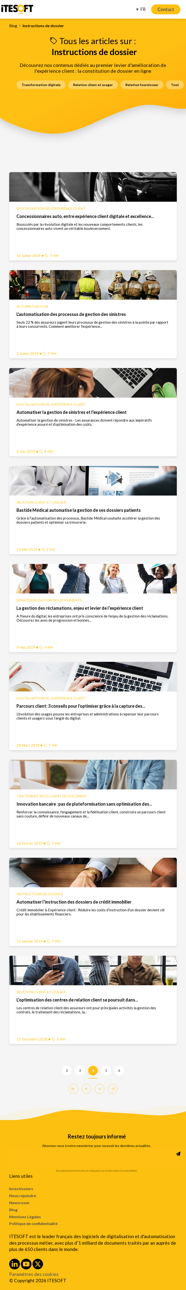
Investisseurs (21, 1188)
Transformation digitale (41, 85)
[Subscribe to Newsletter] (178, 1153)
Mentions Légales (25, 1216)
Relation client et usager (93, 85)
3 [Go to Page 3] (80, 1070)
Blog (13, 25)
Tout (175, 85)
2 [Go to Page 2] (67, 1070)
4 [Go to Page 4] (93, 1070)
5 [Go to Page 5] (106, 1070)
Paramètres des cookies (34, 1274)
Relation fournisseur (141, 85)
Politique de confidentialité (33, 1223)
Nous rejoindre (22, 1195)
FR (143, 9)
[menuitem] (93, 1188)
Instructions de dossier (43, 25)
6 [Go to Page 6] (119, 1070)
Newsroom (19, 1202)
